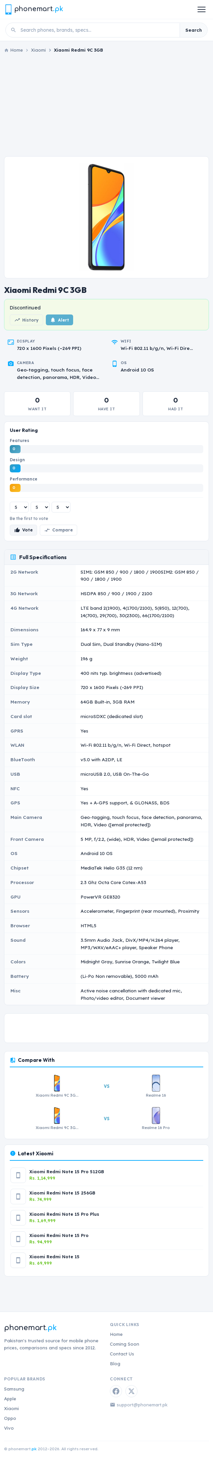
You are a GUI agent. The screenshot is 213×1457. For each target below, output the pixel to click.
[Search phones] (98, 30)
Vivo (9, 1428)
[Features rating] (19, 507)
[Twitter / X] (131, 1391)
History (26, 320)
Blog (115, 1363)
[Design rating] (40, 507)
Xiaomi (38, 50)
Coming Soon (124, 1344)
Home (116, 1334)
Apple (10, 1398)
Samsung (14, 1389)
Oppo (10, 1418)
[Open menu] (201, 9)
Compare (58, 530)
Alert (59, 320)
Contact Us (122, 1353)
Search (193, 30)
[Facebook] (116, 1391)
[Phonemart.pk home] (34, 9)
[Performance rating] (61, 507)
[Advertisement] (106, 105)
